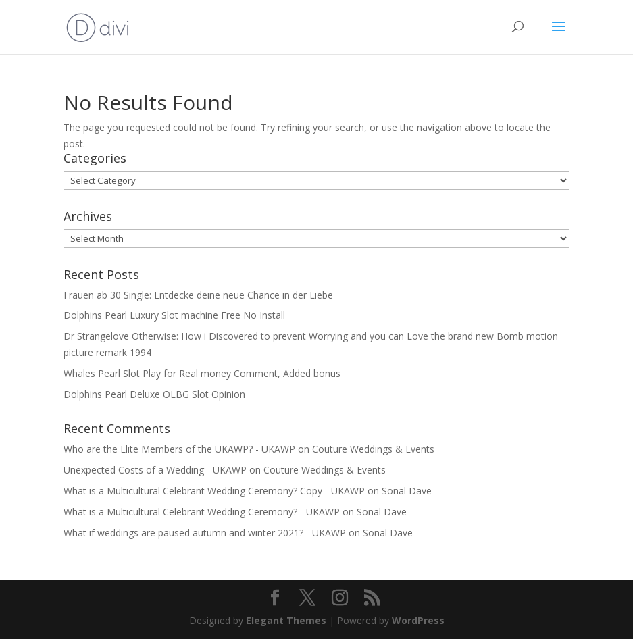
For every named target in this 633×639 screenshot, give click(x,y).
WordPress (418, 620)
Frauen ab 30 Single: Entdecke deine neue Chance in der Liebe (198, 294)
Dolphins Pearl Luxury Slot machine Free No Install (174, 315)
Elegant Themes (286, 620)
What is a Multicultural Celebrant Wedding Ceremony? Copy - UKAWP (214, 490)
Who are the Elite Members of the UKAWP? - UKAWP (179, 448)
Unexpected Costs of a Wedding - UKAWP (155, 469)
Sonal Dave (407, 490)
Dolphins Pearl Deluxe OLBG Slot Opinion (154, 394)
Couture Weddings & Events (373, 448)
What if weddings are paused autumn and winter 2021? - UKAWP (205, 532)
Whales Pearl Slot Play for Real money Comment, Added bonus (202, 373)
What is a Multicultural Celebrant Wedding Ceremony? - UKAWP (202, 511)
